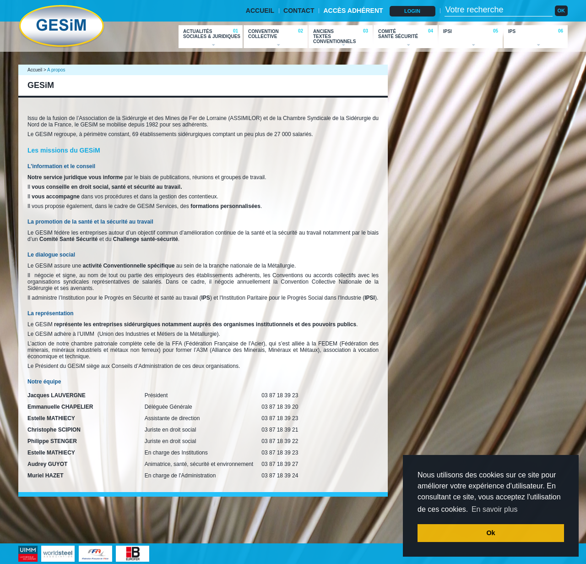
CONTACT (298, 10)
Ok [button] (490, 533)
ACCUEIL (260, 10)
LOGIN (412, 11)
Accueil (34, 69)
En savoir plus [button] (495, 509)
